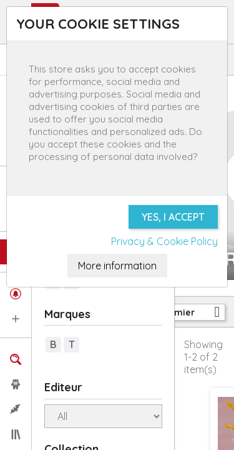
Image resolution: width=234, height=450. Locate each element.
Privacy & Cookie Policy (164, 241)
